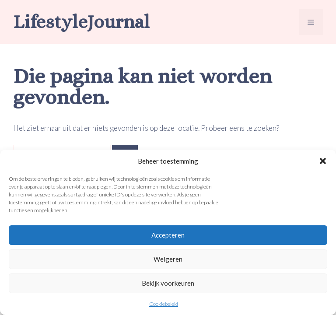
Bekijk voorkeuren (168, 283)
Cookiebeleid (163, 304)
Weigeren (168, 259)
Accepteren (168, 235)
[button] (322, 161)
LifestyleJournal (81, 21)
